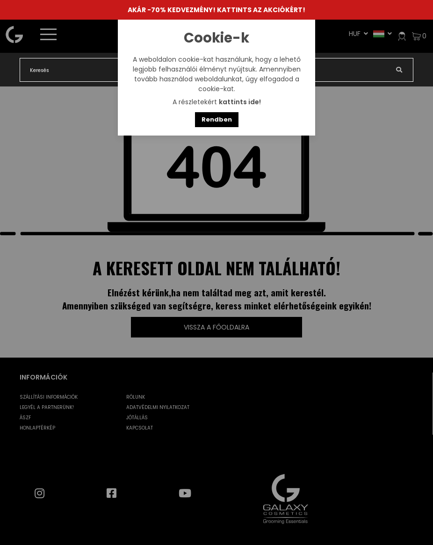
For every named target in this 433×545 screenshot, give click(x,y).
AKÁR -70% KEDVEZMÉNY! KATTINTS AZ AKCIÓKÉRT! (216, 9)
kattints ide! (240, 102)
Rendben (217, 119)
